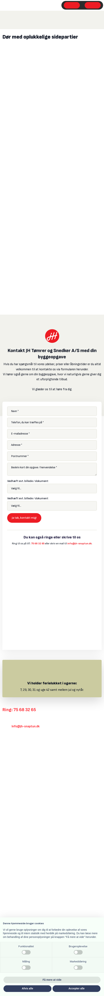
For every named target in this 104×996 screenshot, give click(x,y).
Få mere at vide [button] (52, 979)
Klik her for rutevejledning (19, 744)
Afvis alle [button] (27, 988)
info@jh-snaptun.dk (79, 543)
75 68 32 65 (37, 543)
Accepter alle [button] (76, 988)
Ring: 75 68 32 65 (19, 709)
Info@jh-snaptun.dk (26, 726)
